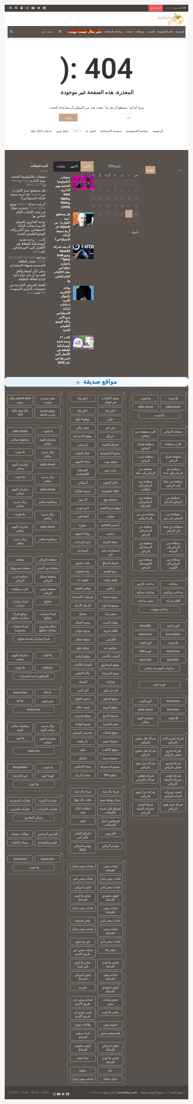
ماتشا (82, 1070)
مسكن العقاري (34, 817)
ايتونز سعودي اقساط (110, 897)
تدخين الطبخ (82, 699)
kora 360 (145, 659)
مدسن (110, 533)
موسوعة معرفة (110, 766)
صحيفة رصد (110, 758)
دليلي (110, 419)
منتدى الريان (82, 775)
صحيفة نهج (110, 499)
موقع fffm (110, 775)
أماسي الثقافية (110, 525)
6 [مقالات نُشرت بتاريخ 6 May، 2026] (107, 190)
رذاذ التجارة (83, 571)
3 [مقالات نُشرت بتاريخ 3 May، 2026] (129, 190)
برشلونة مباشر (20, 439)
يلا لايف (47, 655)
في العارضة (20, 775)
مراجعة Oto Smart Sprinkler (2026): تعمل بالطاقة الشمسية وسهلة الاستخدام (27, 261)
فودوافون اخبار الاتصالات (110, 823)
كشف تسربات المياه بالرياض (173, 794)
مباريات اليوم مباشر (145, 720)
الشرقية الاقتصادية (83, 472)
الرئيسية (179, 31)
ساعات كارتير (145, 584)
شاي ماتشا (110, 1079)
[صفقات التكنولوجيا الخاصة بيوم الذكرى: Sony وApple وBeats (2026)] (83, 182)
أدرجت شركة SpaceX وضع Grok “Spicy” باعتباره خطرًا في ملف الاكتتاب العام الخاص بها (62, 263)
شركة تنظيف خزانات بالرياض (145, 777)
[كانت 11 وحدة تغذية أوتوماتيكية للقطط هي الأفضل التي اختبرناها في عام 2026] (83, 342)
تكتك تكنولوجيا (110, 491)
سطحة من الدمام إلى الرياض (145, 530)
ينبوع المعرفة (110, 673)
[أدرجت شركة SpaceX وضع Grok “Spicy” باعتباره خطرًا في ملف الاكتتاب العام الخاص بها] (83, 252)
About (34, 1092)
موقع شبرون (83, 716)
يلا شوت (173, 398)
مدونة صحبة (110, 597)
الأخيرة (87, 166)
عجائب (110, 516)
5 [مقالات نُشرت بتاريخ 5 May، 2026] (115, 190)
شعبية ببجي (110, 1024)
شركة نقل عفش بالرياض (145, 740)
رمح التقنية (110, 571)
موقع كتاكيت (110, 749)
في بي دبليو (110, 690)
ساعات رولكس (173, 592)
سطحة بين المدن (47, 568)
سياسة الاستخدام (110, 131)
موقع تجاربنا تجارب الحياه (47, 412)
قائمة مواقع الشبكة (127, 1092)
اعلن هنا (83, 398)
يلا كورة (33, 784)
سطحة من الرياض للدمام (173, 500)
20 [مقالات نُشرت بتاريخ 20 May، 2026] (107, 206)
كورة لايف (173, 626)
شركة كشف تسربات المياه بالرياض (173, 779)
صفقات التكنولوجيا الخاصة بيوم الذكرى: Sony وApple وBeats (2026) (28, 180)
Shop (24, 1092)
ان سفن (83, 444)
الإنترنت (150, 31)
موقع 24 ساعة (83, 436)
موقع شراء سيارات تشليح (20, 616)
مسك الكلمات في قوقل (110, 400)
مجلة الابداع (110, 542)
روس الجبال (82, 622)
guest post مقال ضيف (20, 400)
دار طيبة (82, 741)
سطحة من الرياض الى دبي (173, 516)
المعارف (82, 550)
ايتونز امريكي (83, 887)
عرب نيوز (110, 470)
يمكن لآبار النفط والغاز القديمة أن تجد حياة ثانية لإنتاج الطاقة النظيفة (29, 275)
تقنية (83, 821)
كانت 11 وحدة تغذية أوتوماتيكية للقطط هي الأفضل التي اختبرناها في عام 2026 (62, 350)
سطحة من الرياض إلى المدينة (173, 547)
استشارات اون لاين (110, 552)
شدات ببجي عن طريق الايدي (82, 952)
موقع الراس (82, 656)
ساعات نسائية (145, 592)
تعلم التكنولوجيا (165, 31)
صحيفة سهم (110, 741)
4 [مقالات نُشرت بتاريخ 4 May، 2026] (122, 190)
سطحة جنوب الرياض (47, 591)
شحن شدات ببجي (110, 1002)
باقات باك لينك (83, 800)
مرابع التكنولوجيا (110, 453)
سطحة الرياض (173, 431)
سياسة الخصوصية (137, 131)
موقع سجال (82, 639)
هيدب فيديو (83, 563)
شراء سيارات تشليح (47, 616)
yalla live (34, 751)
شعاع (82, 614)
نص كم (110, 427)
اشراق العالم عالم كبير (83, 835)
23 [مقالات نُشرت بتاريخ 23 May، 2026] (136, 214)
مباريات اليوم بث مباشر (159, 668)
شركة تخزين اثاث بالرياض (173, 740)
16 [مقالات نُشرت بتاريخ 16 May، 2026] (136, 206)
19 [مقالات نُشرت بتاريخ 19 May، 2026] (114, 206)
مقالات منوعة (20, 834)
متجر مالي (82, 427)
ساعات (173, 584)
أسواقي (82, 482)
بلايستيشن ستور (110, 1033)
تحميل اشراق (110, 563)
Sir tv (47, 692)
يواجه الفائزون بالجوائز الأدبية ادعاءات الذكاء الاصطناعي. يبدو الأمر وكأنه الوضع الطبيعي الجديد (28, 228)
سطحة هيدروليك (20, 568)
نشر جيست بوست (48, 400)
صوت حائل (83, 707)
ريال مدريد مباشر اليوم (47, 728)
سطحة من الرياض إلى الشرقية (145, 502)
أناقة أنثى (82, 516)
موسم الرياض (110, 846)
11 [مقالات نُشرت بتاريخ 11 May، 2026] (122, 198)
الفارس (110, 639)
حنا (110, 1070)
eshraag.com (96, 1092)
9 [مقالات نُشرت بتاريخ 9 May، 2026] (136, 198)
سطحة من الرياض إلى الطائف (145, 485)
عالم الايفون (110, 482)
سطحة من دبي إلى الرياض (145, 516)
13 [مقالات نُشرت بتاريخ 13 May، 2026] (107, 198)
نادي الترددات (82, 542)
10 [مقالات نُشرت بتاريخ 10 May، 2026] (129, 198)
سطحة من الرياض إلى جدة (173, 471)
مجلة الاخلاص (82, 766)
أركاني (110, 588)
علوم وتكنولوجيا (47, 842)
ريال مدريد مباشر (47, 454)
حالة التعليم (83, 673)
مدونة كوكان (82, 491)
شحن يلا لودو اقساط (83, 897)
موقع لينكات (110, 732)
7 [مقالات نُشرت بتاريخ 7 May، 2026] (100, 190)
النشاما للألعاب (82, 665)
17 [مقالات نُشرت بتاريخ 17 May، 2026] (129, 206)
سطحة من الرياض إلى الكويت (173, 563)
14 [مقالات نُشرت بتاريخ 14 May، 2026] (100, 198)
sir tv (20, 701)
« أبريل (135, 232)
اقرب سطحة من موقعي (145, 433)
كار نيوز (82, 499)
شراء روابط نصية (110, 800)
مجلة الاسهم (82, 461)
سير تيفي (47, 701)
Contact (13, 1092)
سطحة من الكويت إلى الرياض (145, 563)
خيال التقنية (82, 453)
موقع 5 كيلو (82, 419)
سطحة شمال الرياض (145, 446)
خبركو (110, 436)
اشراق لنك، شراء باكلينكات (110, 810)
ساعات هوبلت (159, 609)
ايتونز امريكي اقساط (83, 977)
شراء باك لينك (110, 791)
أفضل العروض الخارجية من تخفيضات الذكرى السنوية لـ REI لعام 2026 (27, 289)
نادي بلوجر (82, 508)
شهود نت (82, 580)
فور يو (83, 987)
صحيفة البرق (110, 716)
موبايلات (139, 31)
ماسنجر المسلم (82, 732)
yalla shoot (173, 407)
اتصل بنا (91, 131)
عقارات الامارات (48, 809)
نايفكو (82, 758)
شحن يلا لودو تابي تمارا (83, 964)
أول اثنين (82, 690)
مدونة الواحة (82, 724)
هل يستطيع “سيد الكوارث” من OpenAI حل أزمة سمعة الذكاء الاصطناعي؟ (62, 226)
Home (45, 1092)
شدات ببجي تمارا (82, 866)
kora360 (145, 626)
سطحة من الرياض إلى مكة (145, 471)
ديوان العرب (110, 622)
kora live (173, 709)
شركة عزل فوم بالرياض (145, 765)
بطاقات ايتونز (82, 1024)
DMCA (77, 131)
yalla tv (47, 667)
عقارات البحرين (20, 809)
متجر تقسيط (82, 920)
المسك (82, 682)
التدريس (110, 833)
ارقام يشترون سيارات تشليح (47, 628)
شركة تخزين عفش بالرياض (173, 753)
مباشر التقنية (83, 588)
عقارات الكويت (47, 800)
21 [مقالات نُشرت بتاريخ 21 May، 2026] (100, 206)
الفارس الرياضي (48, 834)
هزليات (110, 682)
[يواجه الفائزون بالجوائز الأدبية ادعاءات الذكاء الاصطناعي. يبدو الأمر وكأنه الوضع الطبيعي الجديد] (83, 293)
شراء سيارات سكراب (20, 603)
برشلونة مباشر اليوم (20, 728)
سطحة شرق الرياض (173, 458)
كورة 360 (145, 651)
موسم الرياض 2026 (82, 848)
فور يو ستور (82, 941)
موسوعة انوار (110, 605)
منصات (128, 31)
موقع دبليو (82, 648)
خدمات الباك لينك (41, 131)
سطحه (20, 559)
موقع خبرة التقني (110, 508)
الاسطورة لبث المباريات (34, 676)
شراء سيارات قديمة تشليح (34, 639)
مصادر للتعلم (20, 842)
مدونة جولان (82, 631)
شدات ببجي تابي (83, 878)
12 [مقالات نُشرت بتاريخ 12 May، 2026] (114, 198)
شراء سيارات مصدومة (20, 628)
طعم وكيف (110, 580)
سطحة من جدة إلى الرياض (173, 528)
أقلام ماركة (173, 601)
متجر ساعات (145, 601)
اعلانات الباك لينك (83, 810)
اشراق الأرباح (83, 605)
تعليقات (60, 166)
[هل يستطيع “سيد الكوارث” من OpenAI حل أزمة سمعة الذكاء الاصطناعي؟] (83, 219)
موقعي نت (110, 648)
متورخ (83, 525)
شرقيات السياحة (82, 597)
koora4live (173, 634)
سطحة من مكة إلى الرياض (172, 483)
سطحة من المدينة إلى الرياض (145, 547)
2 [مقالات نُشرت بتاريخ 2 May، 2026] (136, 190)
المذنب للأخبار (110, 656)
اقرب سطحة (173, 444)
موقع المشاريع (110, 665)
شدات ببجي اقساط (110, 868)
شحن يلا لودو (110, 1012)
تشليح (47, 601)
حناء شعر (83, 1058)
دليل (82, 749)
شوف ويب (110, 461)
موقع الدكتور (110, 699)
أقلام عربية (110, 631)
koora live (145, 634)
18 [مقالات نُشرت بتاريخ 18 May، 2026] (122, 206)
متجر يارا (110, 614)
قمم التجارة (110, 724)
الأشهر (74, 166)
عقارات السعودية (20, 800)
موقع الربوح (110, 707)
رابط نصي (62, 131)
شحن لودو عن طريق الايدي (82, 1014)
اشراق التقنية (110, 444)
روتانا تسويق (82, 533)
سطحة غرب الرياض (145, 458)
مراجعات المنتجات (113, 31)
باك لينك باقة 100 (20, 412)
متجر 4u (110, 950)
